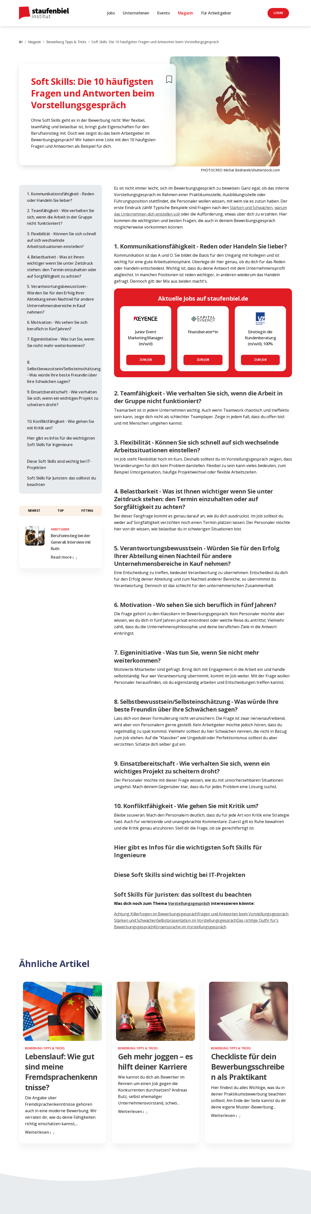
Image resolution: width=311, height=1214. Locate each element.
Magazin (185, 13)
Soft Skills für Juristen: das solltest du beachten (61, 481)
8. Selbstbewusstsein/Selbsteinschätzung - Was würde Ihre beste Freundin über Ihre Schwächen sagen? (63, 372)
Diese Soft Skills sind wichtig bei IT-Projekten (59, 465)
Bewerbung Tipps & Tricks (66, 41)
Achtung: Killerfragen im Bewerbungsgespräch (156, 914)
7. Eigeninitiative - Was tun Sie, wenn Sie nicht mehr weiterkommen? (60, 342)
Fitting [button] (87, 510)
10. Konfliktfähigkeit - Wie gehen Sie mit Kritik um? (60, 425)
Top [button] (61, 510)
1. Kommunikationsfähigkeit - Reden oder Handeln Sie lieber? (60, 197)
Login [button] (278, 13)
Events (163, 13)
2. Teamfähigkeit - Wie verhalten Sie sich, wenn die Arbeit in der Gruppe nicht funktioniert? (60, 217)
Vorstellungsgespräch (189, 903)
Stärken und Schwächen (251, 207)
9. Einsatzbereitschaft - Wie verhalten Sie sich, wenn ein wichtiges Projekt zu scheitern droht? (62, 398)
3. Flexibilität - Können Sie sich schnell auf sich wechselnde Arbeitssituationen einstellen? (61, 240)
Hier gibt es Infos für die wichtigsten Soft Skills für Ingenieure (61, 441)
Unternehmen (136, 13)
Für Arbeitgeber (216, 13)
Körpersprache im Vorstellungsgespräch (190, 927)
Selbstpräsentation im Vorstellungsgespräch (196, 920)
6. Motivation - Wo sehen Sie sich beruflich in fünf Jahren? (57, 326)
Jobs (111, 13)
